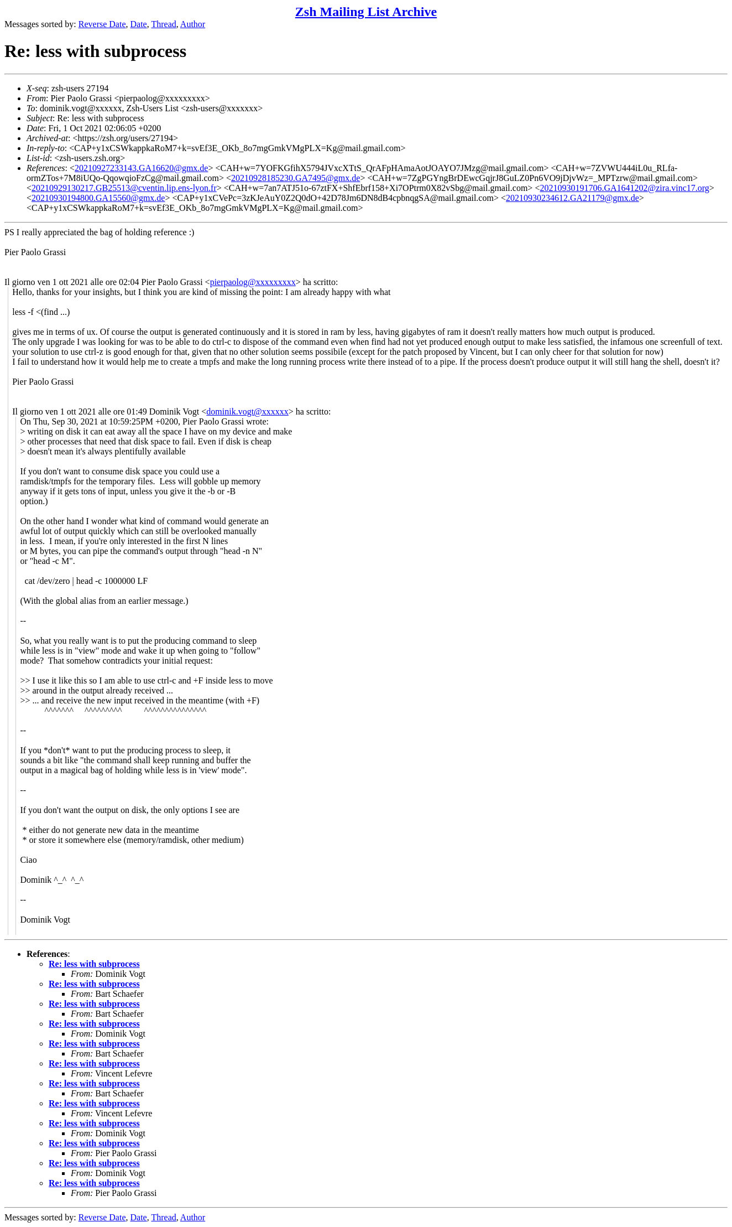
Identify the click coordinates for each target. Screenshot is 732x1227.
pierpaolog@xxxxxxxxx (253, 282)
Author (192, 24)
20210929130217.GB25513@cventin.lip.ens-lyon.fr (124, 188)
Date (138, 24)
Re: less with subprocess (94, 964)
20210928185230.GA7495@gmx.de (295, 178)
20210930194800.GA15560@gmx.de (98, 198)
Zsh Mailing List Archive (366, 11)
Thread (163, 24)
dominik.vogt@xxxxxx (247, 411)
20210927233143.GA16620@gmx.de (141, 168)
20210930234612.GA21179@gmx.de (572, 198)
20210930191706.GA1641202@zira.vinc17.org (624, 188)
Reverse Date (102, 24)
